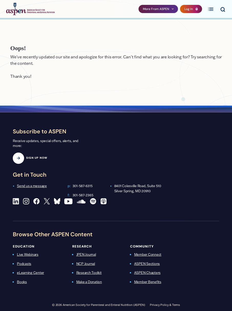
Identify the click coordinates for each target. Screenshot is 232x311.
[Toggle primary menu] (210, 8)
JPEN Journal (86, 254)
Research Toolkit (89, 273)
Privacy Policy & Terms (165, 305)
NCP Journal (85, 264)
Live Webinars (27, 254)
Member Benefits (147, 282)
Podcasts (24, 264)
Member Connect (148, 254)
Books (22, 282)
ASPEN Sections (147, 264)
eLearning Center (30, 273)
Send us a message (32, 186)
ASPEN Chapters (147, 273)
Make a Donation (89, 282)
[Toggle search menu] (222, 9)
